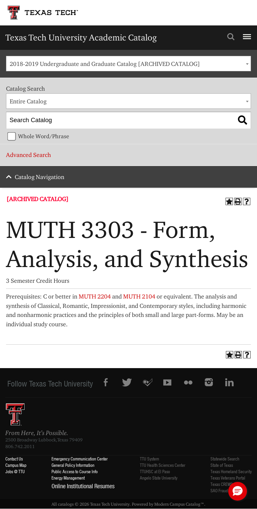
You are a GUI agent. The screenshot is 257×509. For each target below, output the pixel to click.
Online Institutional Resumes (83, 486)
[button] (237, 491)
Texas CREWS (221, 484)
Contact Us (14, 458)
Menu (246, 33)
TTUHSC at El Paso (155, 471)
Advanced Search (28, 155)
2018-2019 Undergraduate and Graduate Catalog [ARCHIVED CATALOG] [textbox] (105, 64)
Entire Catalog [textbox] (28, 101)
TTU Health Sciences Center (162, 465)
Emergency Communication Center (80, 458)
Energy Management (68, 478)
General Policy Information (73, 465)
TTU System (149, 458)
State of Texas (221, 465)
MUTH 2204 (95, 296)
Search (231, 36)
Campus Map (15, 465)
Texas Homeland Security (231, 471)
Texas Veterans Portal (227, 478)
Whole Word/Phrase (43, 136)
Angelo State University (158, 478)
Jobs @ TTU (15, 471)
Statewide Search (224, 458)
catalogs (66, 504)
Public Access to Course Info (75, 471)
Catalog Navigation (39, 177)
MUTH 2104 (139, 296)
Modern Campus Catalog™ (179, 504)
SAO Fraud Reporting (227, 490)
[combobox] (128, 63)
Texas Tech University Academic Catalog (81, 37)
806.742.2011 (20, 446)
